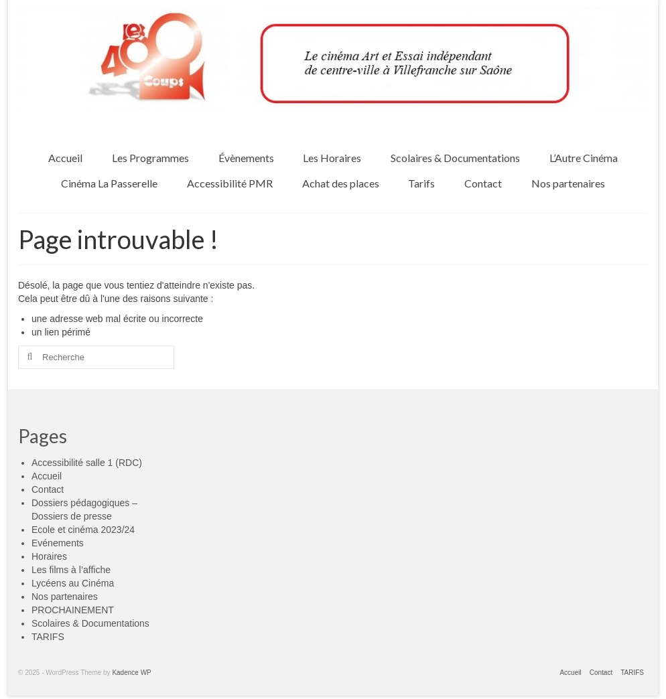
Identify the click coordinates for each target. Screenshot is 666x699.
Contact (47, 489)
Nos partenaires (64, 596)
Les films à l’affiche (71, 569)
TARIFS (47, 636)
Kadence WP (131, 672)
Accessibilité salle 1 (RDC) (86, 462)
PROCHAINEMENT (72, 610)
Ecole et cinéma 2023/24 (83, 529)
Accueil (46, 476)
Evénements (57, 543)
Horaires (49, 556)
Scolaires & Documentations (90, 623)
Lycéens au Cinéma (72, 583)
